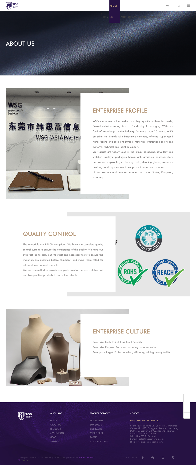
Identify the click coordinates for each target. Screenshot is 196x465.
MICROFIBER (96, 433)
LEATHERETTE (96, 420)
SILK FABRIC (96, 429)
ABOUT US (113, 11)
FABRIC (93, 437)
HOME (106, 17)
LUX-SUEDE (96, 424)
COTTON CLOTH (99, 441)
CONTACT (157, 17)
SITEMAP (54, 441)
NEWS (149, 17)
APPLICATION (139, 17)
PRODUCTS (126, 17)
